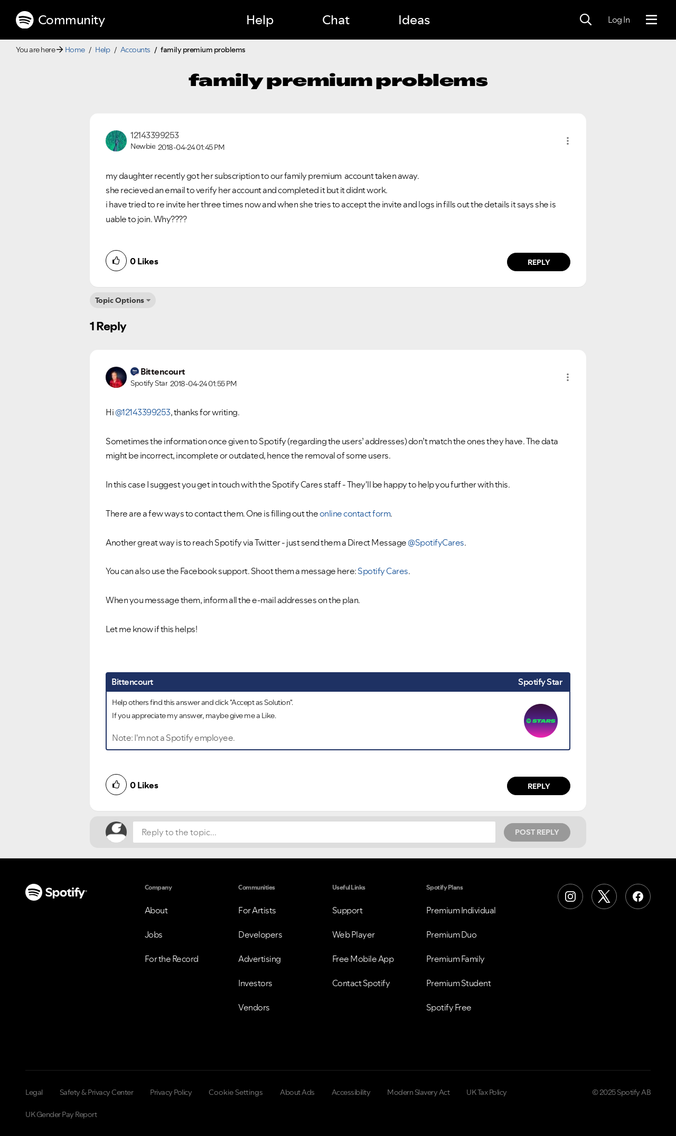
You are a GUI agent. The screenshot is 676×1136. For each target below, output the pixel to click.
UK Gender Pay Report (61, 1114)
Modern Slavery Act (418, 1092)
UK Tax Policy (486, 1092)
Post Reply (537, 832)
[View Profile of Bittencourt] (162, 371)
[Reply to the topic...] (314, 832)
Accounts (135, 49)
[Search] (586, 20)
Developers (260, 934)
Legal (34, 1092)
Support (347, 910)
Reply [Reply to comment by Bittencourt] (539, 786)
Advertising (259, 959)
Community (60, 20)
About (156, 910)
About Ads (297, 1092)
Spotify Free (449, 1007)
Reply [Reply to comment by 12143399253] (539, 262)
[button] (568, 141)
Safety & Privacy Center (97, 1092)
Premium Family (455, 959)
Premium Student (458, 983)
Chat (336, 19)
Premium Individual (461, 910)
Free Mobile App (363, 959)
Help (260, 19)
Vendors (254, 1007)
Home (75, 49)
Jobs (154, 934)
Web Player (353, 934)
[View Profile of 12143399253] (154, 135)
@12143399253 (143, 412)
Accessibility (351, 1092)
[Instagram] (570, 896)
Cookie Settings (236, 1092)
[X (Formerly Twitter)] (604, 896)
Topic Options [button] (119, 300)
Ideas (414, 19)
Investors (255, 983)
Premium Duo (451, 934)
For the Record (172, 959)
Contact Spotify (361, 983)
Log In (619, 19)
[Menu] (651, 20)
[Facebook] (638, 896)
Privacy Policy (171, 1092)
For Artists (257, 910)
